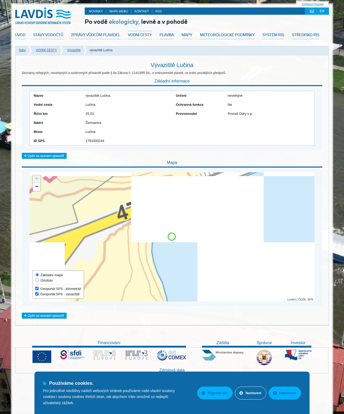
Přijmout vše (213, 393)
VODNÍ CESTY (46, 50)
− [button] (36, 187)
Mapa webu (118, 11)
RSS (158, 11)
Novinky (96, 11)
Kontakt (141, 11)
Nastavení (250, 393)
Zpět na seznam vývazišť (44, 156)
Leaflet (291, 299)
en (322, 11)
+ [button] (36, 179)
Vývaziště (74, 50)
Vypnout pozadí (313, 4)
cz (312, 11)
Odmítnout (284, 393)
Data (22, 50)
